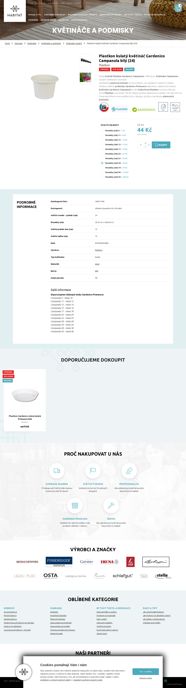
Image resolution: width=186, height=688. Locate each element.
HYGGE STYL (35, 15)
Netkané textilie (56, 634)
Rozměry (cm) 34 (113, 168)
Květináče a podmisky (51, 43)
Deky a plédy (102, 619)
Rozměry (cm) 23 (113, 158)
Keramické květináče (58, 616)
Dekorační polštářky (105, 623)
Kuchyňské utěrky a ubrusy (107, 630)
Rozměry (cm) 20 (113, 154)
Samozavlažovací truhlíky (60, 626)
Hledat (164, 3)
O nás (30, 3)
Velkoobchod (53, 3)
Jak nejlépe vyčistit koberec (154, 619)
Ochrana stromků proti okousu (62, 630)
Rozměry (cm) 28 (113, 163)
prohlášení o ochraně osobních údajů (55, 680)
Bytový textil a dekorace (113, 608)
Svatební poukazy (54, 15)
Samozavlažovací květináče (61, 623)
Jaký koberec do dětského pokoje (156, 616)
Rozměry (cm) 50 (113, 177)
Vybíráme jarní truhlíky (151, 623)
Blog (62, 3)
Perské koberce (10, 616)
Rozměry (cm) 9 (112, 130)
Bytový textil (133, 15)
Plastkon (98, 250)
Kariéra (69, 3)
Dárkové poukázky (111, 15)
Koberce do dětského (12, 626)
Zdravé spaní (48, 20)
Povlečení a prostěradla (106, 616)
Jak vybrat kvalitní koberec (153, 612)
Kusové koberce (10, 612)
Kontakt (77, 3)
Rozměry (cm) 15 (113, 144)
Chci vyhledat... (149, 3)
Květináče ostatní (74, 43)
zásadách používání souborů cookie (87, 680)
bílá (96, 271)
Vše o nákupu (40, 3)
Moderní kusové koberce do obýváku (19, 623)
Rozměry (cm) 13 (113, 140)
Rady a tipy (150, 608)
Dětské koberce (10, 619)
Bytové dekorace (154, 15)
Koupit (165, 145)
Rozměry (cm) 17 (113, 149)
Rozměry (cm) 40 (113, 172)
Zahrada (64, 20)
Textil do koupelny (104, 626)
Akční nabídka (79, 20)
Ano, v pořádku (146, 672)
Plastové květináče (57, 619)
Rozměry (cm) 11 (113, 135)
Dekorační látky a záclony (107, 612)
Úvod (7, 43)
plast (97, 264)
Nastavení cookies (145, 678)
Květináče (31, 43)
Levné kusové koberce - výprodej (17, 630)
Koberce (33, 20)
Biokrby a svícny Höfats (82, 15)
